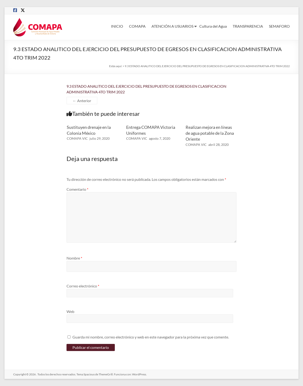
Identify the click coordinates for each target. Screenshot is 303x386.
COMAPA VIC (77, 138)
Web (70, 311)
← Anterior (82, 100)
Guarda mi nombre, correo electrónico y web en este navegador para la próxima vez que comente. (150, 337)
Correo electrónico (83, 286)
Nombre (74, 258)
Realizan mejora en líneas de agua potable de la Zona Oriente (210, 133)
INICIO (117, 26)
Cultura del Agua (213, 26)
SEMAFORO (279, 26)
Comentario (77, 189)
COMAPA (137, 26)
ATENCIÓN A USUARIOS (172, 26)
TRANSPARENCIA (248, 26)
